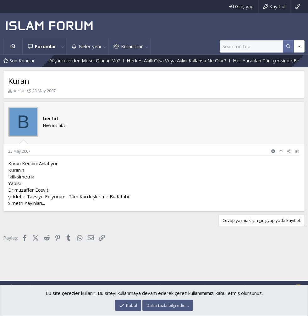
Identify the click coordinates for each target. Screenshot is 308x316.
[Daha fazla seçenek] (288, 46)
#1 (297, 151)
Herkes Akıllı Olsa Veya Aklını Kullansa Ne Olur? (189, 60)
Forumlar (45, 46)
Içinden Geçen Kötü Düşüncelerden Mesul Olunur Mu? (75, 60)
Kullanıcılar (132, 46)
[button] (62, 46)
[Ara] (251, 46)
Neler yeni (90, 46)
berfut (19, 90)
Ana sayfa (12, 46)
